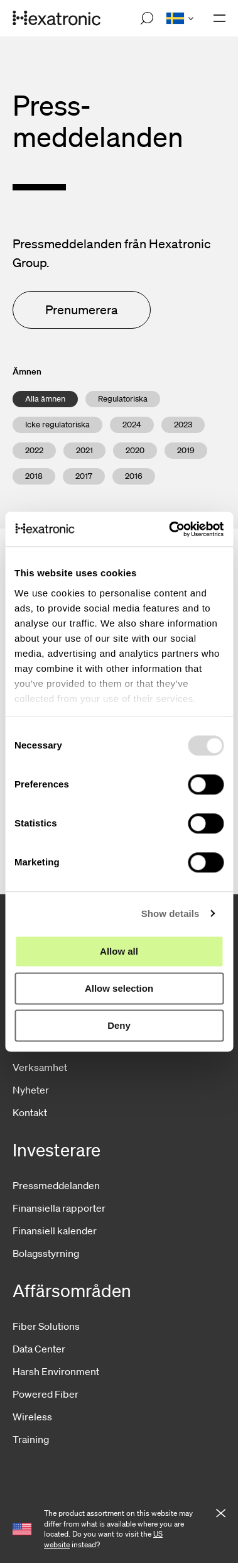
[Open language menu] (179, 18)
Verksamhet (40, 1067)
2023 (183, 424)
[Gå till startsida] (56, 18)
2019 (186, 450)
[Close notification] (220, 1514)
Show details (170, 913)
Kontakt (30, 1112)
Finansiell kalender (55, 1230)
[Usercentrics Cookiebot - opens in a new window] (170, 529)
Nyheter (31, 1089)
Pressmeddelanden (56, 1185)
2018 (34, 476)
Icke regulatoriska (57, 424)
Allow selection (119, 988)
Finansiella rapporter (59, 1208)
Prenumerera (81, 309)
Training (31, 1439)
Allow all (119, 951)
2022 (34, 450)
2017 (83, 476)
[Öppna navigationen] (219, 18)
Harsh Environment (56, 1371)
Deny (119, 1025)
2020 (135, 450)
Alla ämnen (45, 398)
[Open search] (147, 18)
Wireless (32, 1416)
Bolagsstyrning (46, 1253)
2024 (131, 424)
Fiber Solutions (46, 1326)
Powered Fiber (45, 1394)
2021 (84, 450)
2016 (134, 476)
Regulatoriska (123, 398)
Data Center (39, 1348)
